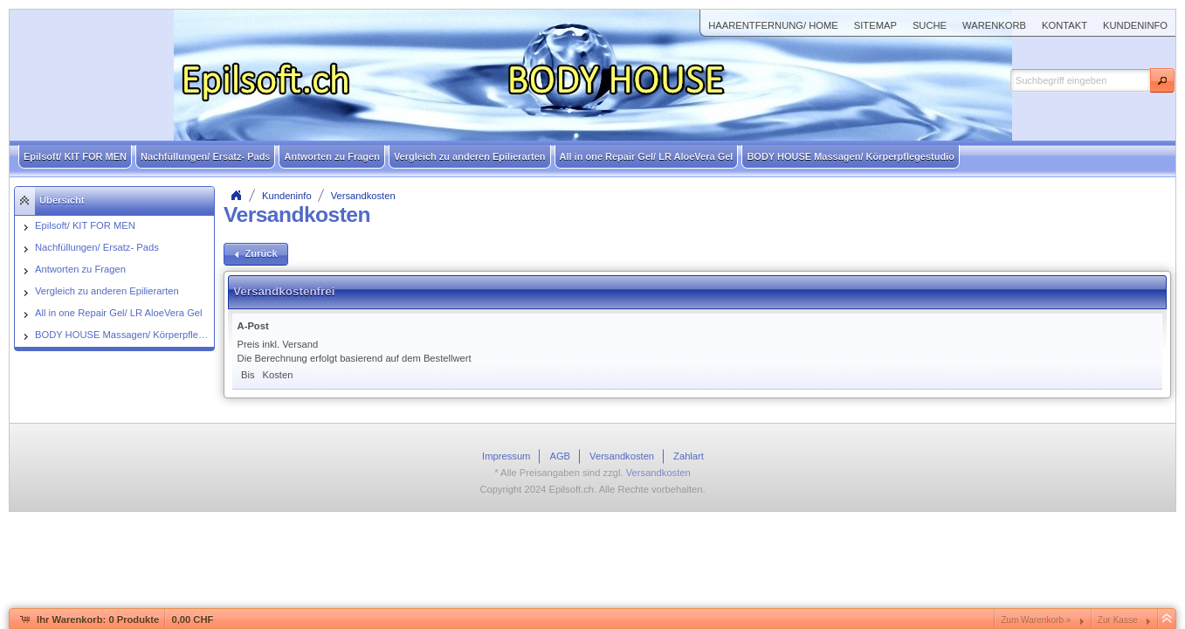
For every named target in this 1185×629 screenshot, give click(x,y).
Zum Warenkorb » (1036, 620)
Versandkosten (363, 195)
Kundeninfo (287, 195)
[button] (1162, 80)
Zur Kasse (1118, 620)
